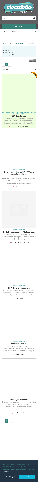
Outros (30, 43)
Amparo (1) (7, 50)
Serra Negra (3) (8, 55)
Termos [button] (6, 472)
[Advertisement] (19, 444)
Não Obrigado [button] (11, 477)
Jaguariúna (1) (8, 52)
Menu (19, 26)
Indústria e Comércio (13, 43)
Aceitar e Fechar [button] (27, 477)
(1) (4, 48)
